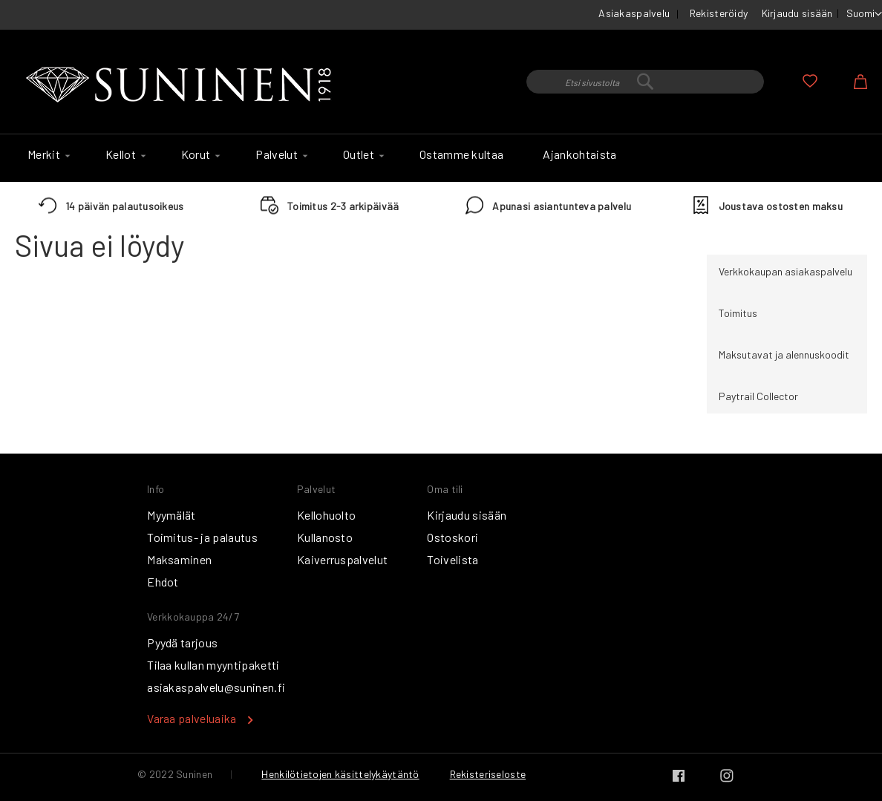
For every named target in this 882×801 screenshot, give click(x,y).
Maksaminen (179, 559)
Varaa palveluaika (191, 718)
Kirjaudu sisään (797, 13)
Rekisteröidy (719, 13)
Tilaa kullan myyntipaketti (213, 665)
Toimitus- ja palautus (202, 537)
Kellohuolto (326, 515)
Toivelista (452, 559)
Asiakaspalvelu (634, 13)
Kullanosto (325, 537)
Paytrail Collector (758, 396)
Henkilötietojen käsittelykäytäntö (340, 774)
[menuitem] (47, 154)
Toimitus (738, 313)
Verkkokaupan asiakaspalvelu (785, 271)
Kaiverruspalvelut (342, 559)
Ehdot (163, 582)
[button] (864, 14)
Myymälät (171, 515)
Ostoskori (452, 537)
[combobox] (645, 82)
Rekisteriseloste (488, 774)
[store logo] (182, 85)
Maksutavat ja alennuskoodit (784, 354)
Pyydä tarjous (182, 642)
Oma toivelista (810, 81)
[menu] (441, 158)
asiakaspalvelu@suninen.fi (216, 687)
